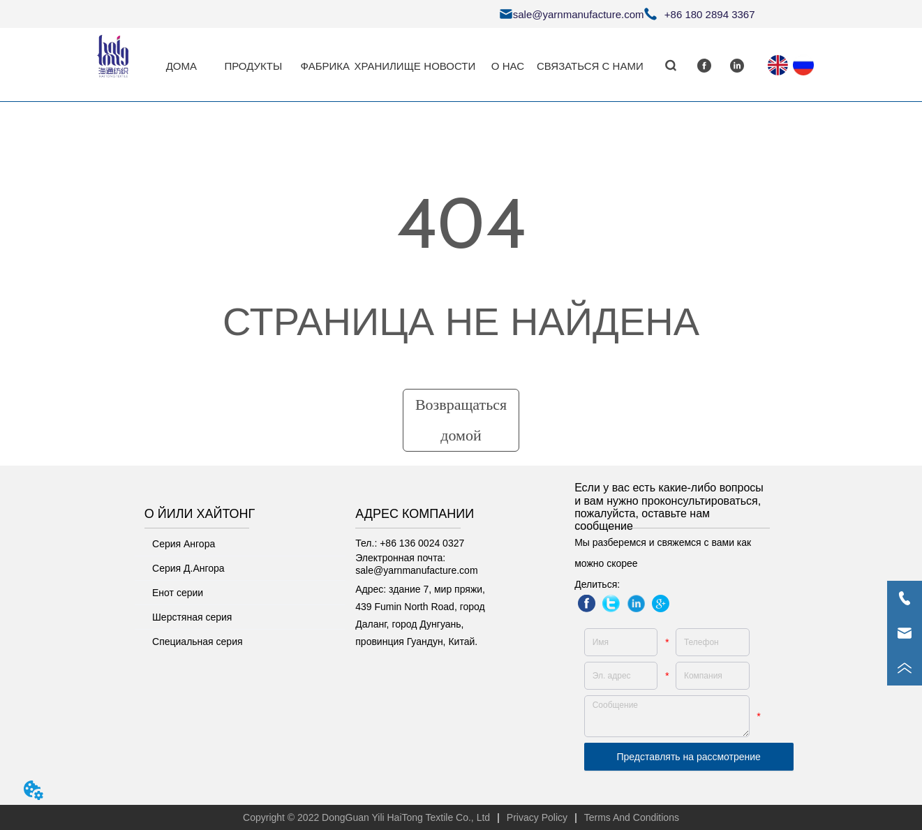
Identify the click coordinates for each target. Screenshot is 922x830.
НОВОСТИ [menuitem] (449, 66)
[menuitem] (253, 66)
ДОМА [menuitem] (181, 66)
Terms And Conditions (631, 817)
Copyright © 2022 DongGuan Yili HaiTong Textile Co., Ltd (366, 817)
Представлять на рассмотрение (689, 756)
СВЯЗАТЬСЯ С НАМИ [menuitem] (590, 66)
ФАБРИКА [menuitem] (325, 66)
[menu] (398, 66)
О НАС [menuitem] (507, 66)
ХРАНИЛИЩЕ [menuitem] (387, 66)
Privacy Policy (537, 817)
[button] (253, 66)
